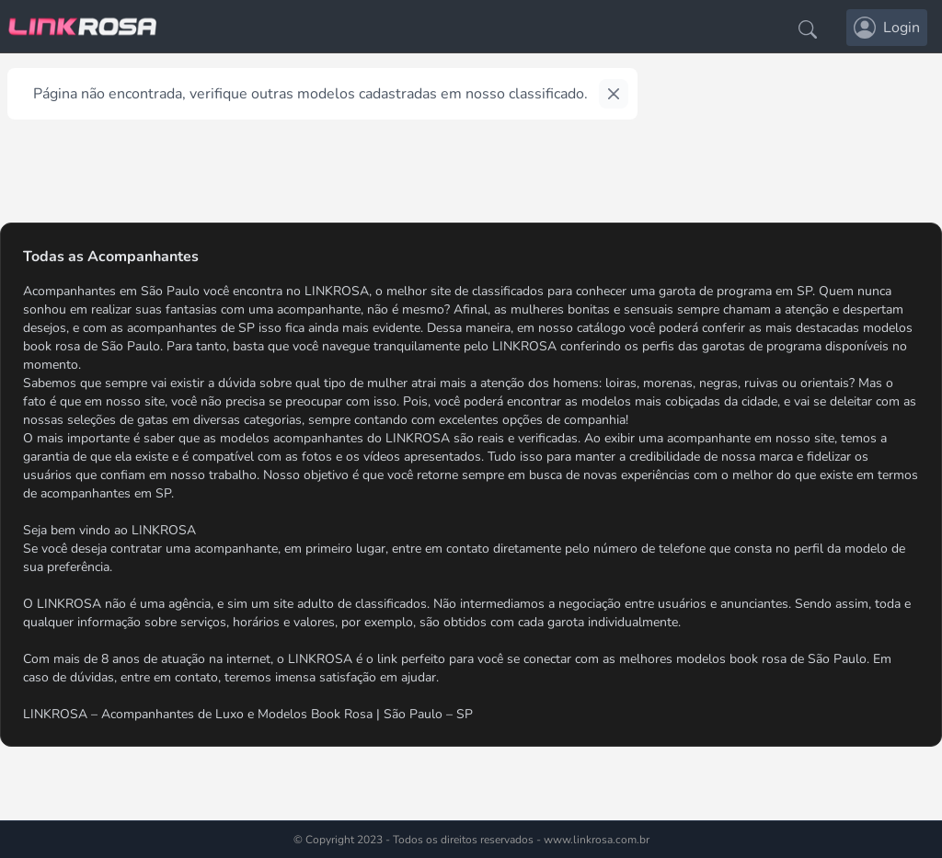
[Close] (613, 94)
